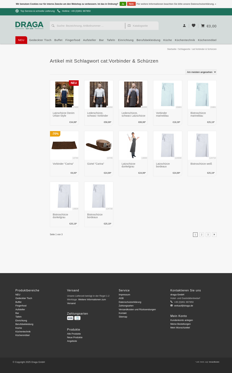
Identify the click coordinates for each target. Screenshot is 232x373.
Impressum (124, 294)
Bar (101, 41)
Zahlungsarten (126, 305)
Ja (123, 4)
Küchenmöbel (207, 41)
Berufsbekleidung (148, 41)
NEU (21, 40)
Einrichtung (126, 41)
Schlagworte (184, 49)
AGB (121, 298)
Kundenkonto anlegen (181, 320)
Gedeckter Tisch (40, 41)
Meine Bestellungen (180, 324)
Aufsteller (89, 41)
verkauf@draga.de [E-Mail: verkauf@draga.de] (183, 305)
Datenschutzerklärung (130, 302)
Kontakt (123, 313)
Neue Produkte (74, 337)
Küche (167, 41)
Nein (131, 4)
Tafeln (111, 41)
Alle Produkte (74, 333)
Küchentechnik (185, 41)
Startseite (171, 49)
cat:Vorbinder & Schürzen (204, 49)
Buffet (58, 41)
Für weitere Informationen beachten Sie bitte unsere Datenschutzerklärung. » (176, 4)
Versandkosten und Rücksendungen (137, 309)
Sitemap (123, 316)
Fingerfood (72, 41)
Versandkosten (214, 362)
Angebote (72, 341)
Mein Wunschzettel (180, 327)
